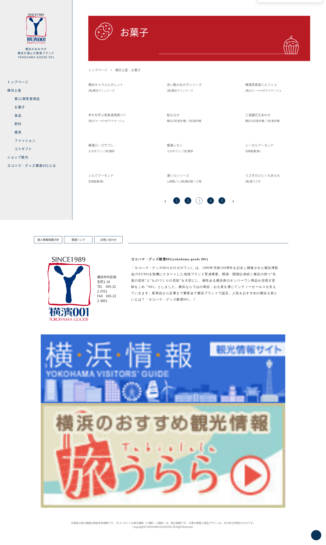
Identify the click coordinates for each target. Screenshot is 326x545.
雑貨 (18, 132)
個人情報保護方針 (48, 240)
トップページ (18, 82)
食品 (18, 115)
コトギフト (23, 148)
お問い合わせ (108, 240)
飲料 (18, 123)
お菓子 (19, 107)
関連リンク (78, 240)
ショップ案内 (18, 157)
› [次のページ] (233, 200)
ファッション (25, 140)
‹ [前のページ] (165, 200)
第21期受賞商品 (27, 98)
